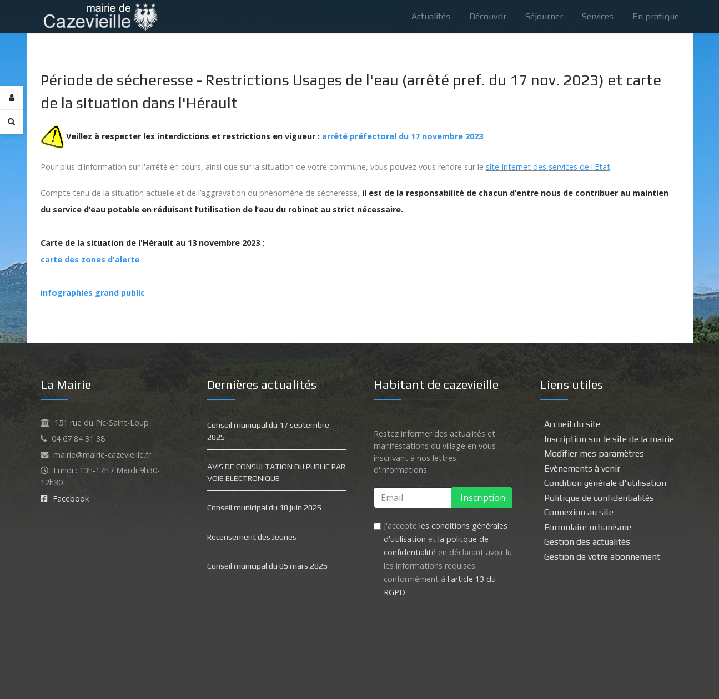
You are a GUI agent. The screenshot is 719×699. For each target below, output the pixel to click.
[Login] (11, 98)
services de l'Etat (579, 166)
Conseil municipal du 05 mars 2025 (267, 565)
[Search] (11, 121)
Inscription (481, 498)
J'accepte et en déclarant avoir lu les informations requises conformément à (448, 558)
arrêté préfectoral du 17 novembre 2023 (402, 136)
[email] (443, 497)
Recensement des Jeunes (251, 537)
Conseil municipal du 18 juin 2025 (264, 507)
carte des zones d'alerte (90, 259)
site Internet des (517, 166)
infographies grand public (93, 292)
